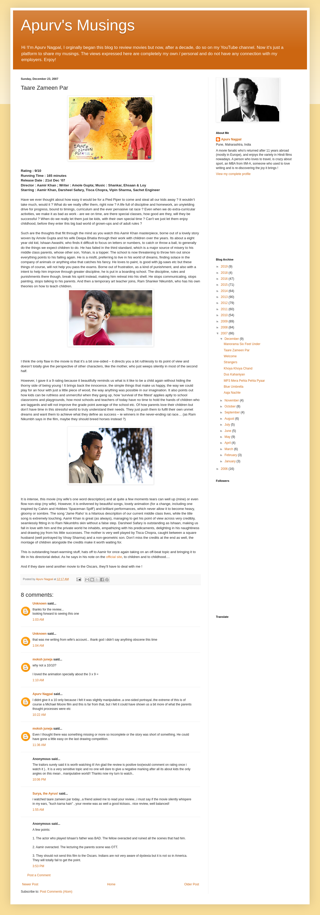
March (229, 449)
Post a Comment (38, 875)
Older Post (191, 884)
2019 (225, 266)
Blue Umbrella (233, 386)
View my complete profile (233, 174)
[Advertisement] (255, 216)
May (228, 437)
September (233, 412)
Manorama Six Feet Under (242, 344)
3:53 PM (38, 866)
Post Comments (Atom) (56, 891)
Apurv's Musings (78, 25)
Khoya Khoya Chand (238, 368)
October (230, 406)
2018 (225, 273)
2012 (225, 303)
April (228, 443)
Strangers (230, 362)
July (228, 424)
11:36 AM (39, 745)
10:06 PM (39, 779)
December (232, 339)
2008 (225, 327)
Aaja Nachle (232, 392)
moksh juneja (43, 659)
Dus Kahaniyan (234, 374)
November (232, 400)
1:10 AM (38, 680)
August (230, 418)
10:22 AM (39, 715)
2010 (225, 315)
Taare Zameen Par (236, 350)
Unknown (40, 603)
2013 (225, 297)
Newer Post (30, 884)
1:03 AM (38, 619)
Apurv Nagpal (43, 694)
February (231, 455)
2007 (225, 333)
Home (111, 884)
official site (114, 557)
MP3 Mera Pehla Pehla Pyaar (244, 380)
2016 (225, 279)
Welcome (230, 356)
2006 (225, 469)
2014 (225, 291)
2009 (225, 321)
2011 (225, 309)
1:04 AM (38, 645)
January (230, 461)
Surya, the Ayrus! (45, 793)
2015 (225, 285)
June (228, 431)
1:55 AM (38, 810)
